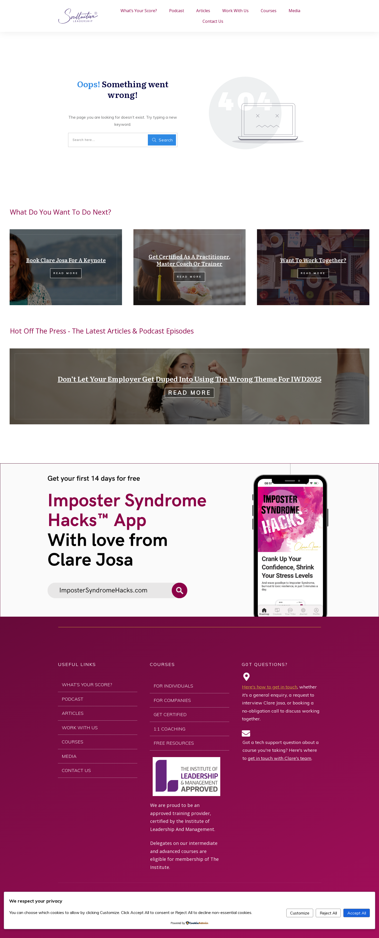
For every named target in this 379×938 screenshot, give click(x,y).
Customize (299, 912)
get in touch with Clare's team (279, 758)
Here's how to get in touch (269, 687)
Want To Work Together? (313, 260)
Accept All (356, 912)
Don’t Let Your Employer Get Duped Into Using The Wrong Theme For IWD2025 (190, 378)
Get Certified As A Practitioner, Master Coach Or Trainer (189, 260)
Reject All (328, 912)
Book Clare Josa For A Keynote (66, 260)
